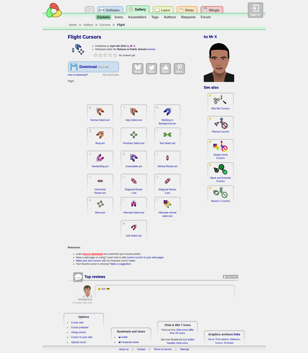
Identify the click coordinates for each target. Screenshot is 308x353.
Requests (188, 17)
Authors (170, 17)
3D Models (229, 343)
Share (137, 68)
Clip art (211, 339)
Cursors (103, 17)
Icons (119, 17)
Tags (155, 17)
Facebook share (128, 342)
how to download (93, 254)
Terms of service (163, 349)
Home (73, 24)
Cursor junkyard (79, 327)
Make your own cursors (88, 260)
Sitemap (184, 349)
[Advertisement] (133, 91)
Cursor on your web (81, 337)
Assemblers (137, 17)
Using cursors (78, 332)
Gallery (88, 24)
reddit (122, 337)
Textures (219, 343)
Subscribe (231, 276)
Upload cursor (78, 342)
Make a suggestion (120, 264)
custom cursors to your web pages (145, 257)
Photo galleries (222, 339)
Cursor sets (77, 322)
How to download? (78, 74)
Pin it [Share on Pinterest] (179, 68)
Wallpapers (235, 339)
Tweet (151, 68)
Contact (141, 349)
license (151, 49)
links (237, 334)
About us (124, 349)
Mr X (132, 46)
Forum (206, 17)
